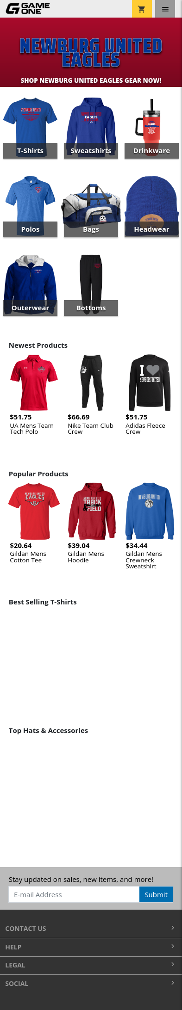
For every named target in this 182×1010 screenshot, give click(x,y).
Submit (156, 894)
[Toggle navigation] (165, 9)
